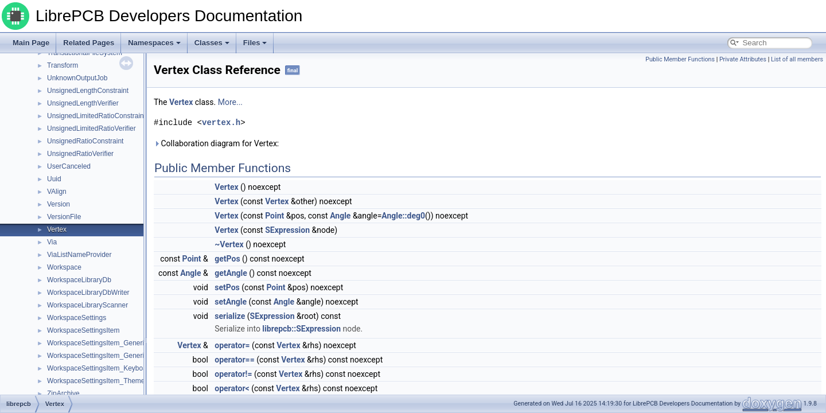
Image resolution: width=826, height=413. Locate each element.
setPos (227, 287)
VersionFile (64, 217)
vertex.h (221, 122)
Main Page (31, 42)
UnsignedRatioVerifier (80, 154)
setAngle (231, 301)
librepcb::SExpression (301, 328)
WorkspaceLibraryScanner (87, 305)
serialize (230, 316)
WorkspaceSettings (76, 318)
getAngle (231, 273)
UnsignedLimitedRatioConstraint (96, 116)
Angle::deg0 (403, 215)
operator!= (233, 374)
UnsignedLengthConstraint (87, 91)
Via (52, 242)
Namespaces (154, 42)
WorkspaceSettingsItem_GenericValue (106, 343)
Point (274, 215)
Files (255, 42)
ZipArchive (63, 393)
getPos (227, 258)
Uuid (54, 179)
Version (58, 204)
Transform (62, 65)
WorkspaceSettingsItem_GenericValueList (111, 356)
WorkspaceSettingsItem (83, 330)
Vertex (57, 229)
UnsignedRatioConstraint (85, 141)
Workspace (64, 267)
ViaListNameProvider (79, 255)
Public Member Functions (680, 59)
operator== (234, 359)
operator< (232, 388)
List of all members (797, 59)
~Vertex (229, 244)
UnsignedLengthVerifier (83, 103)
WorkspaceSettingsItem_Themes (98, 381)
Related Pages (88, 42)
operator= (232, 345)
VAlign (57, 192)
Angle (340, 215)
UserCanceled (69, 166)
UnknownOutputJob (77, 78)
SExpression (287, 230)
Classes (211, 42)
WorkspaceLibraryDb (79, 280)
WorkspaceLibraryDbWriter (88, 293)
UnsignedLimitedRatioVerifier (91, 128)
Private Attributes (742, 59)
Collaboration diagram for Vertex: (216, 143)
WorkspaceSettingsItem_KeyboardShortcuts (114, 368)
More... (230, 102)
